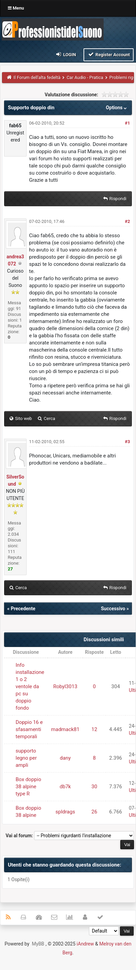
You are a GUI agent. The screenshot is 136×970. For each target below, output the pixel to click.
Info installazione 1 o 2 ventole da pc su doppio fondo (30, 686)
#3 (127, 441)
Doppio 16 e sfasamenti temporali (29, 729)
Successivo (113, 608)
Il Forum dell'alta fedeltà (37, 77)
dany (65, 758)
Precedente (23, 608)
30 (94, 786)
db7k (65, 786)
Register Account (108, 54)
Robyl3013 (65, 686)
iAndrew (85, 944)
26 (94, 812)
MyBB (38, 944)
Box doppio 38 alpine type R (28, 786)
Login (65, 54)
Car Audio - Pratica (84, 77)
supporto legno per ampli (26, 758)
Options (117, 107)
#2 (127, 221)
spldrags (65, 812)
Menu (16, 8)
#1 (127, 123)
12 (94, 729)
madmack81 (65, 729)
